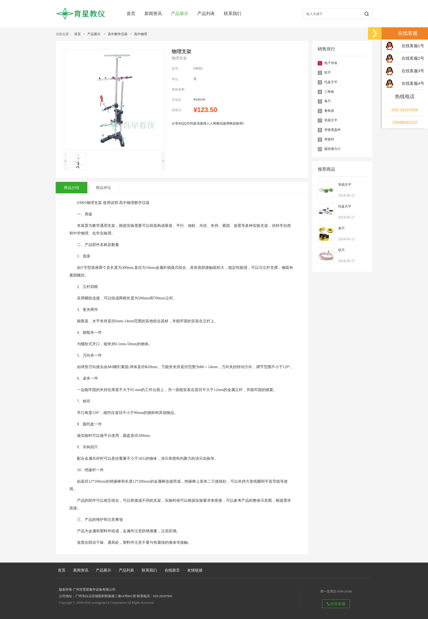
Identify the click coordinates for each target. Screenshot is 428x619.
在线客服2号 (413, 58)
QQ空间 (187, 123)
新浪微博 (199, 123)
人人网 (211, 123)
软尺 (327, 72)
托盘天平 (330, 82)
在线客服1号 (413, 45)
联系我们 (232, 13)
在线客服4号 (413, 83)
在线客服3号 (413, 70)
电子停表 (330, 63)
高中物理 (140, 34)
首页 (131, 13)
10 (320, 149)
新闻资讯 (153, 13)
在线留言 (172, 570)
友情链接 (195, 570)
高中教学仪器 (117, 34)
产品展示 (179, 13)
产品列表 (206, 13)
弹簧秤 (329, 139)
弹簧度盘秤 (332, 130)
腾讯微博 (222, 123)
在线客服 (336, 604)
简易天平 (330, 120)
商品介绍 (71, 187)
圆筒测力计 (332, 149)
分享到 (177, 123)
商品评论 (103, 187)
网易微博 (235, 123)
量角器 (329, 111)
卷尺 (327, 101)
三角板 (329, 92)
